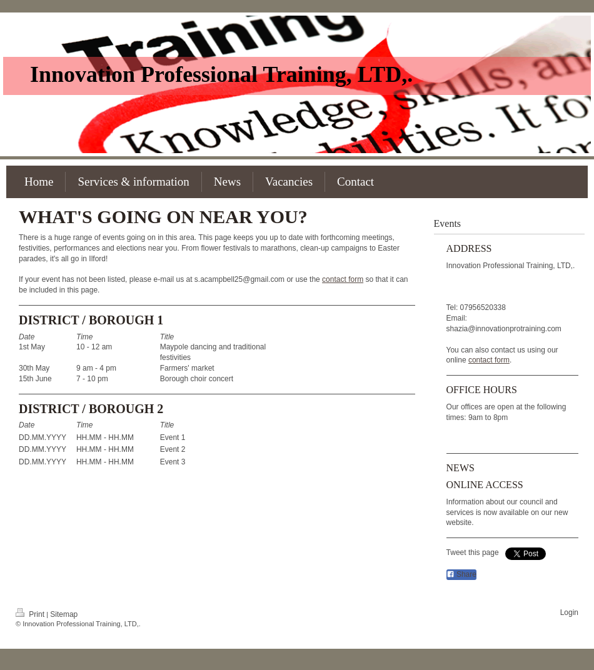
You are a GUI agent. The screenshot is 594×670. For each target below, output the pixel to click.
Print (31, 614)
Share (461, 574)
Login (569, 612)
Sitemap (64, 614)
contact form (342, 279)
